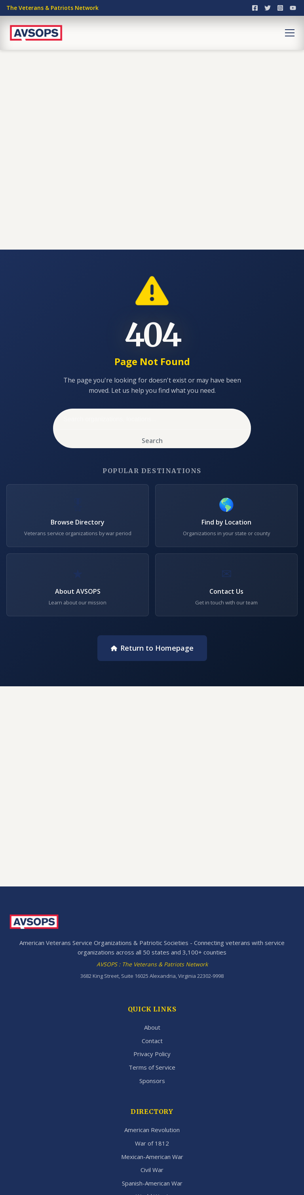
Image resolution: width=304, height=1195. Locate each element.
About (152, 1027)
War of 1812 (152, 1143)
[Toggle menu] (290, 32)
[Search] (152, 419)
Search (152, 440)
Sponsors (152, 1081)
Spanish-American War (152, 1183)
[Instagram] (280, 8)
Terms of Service (152, 1067)
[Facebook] (255, 8)
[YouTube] (293, 8)
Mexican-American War (152, 1157)
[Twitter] (267, 8)
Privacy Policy (152, 1054)
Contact (152, 1041)
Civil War (152, 1170)
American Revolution (152, 1130)
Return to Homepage (152, 648)
